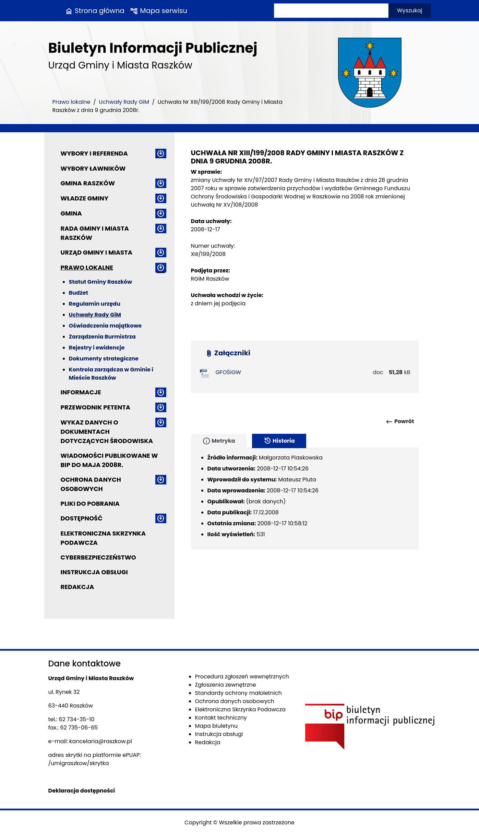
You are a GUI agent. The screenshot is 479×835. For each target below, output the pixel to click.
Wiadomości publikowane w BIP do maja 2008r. (109, 460)
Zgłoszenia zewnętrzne (225, 685)
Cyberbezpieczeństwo (98, 557)
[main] (305, 246)
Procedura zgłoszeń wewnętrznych (242, 676)
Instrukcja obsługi (94, 572)
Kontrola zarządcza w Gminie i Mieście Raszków (111, 374)
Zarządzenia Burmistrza (102, 337)
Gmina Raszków (88, 183)
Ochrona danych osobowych (91, 484)
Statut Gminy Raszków (100, 282)
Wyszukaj (409, 10)
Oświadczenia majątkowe (105, 326)
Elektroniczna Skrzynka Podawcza (103, 538)
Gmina (71, 213)
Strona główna (94, 10)
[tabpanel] (305, 499)
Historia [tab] (279, 441)
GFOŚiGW (228, 372)
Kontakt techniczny (221, 718)
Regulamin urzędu (94, 304)
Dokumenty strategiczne (104, 359)
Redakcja (77, 586)
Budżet (78, 293)
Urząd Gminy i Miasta (97, 252)
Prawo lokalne (71, 102)
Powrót (399, 422)
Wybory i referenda (94, 153)
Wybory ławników (93, 168)
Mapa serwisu (158, 10)
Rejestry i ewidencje (97, 348)
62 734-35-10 (76, 719)
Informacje (81, 392)
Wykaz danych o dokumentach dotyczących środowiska (107, 431)
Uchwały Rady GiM (124, 102)
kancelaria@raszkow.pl (100, 741)
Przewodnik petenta (96, 407)
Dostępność (82, 518)
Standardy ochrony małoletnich (238, 693)
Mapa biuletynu (216, 726)
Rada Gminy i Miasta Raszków (95, 233)
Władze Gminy (84, 198)
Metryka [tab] (218, 441)
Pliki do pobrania (90, 503)
